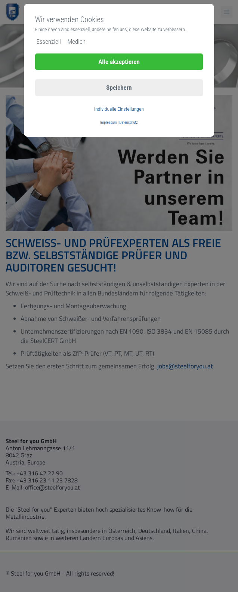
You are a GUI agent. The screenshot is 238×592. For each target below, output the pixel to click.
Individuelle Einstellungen (119, 109)
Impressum (108, 122)
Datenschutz (129, 122)
